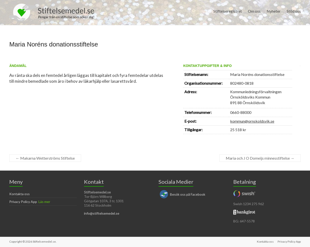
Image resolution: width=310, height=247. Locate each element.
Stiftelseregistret (227, 11)
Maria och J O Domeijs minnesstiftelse (260, 158)
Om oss (254, 11)
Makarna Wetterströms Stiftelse (45, 158)
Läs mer (44, 202)
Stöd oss (294, 11)
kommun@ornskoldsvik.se (252, 121)
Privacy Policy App (23, 202)
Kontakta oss (19, 194)
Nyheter (274, 11)
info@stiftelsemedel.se (101, 213)
